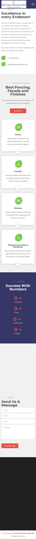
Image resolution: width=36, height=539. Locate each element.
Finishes (18, 208)
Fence (18, 134)
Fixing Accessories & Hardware (18, 246)
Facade (18, 171)
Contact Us (18, 111)
